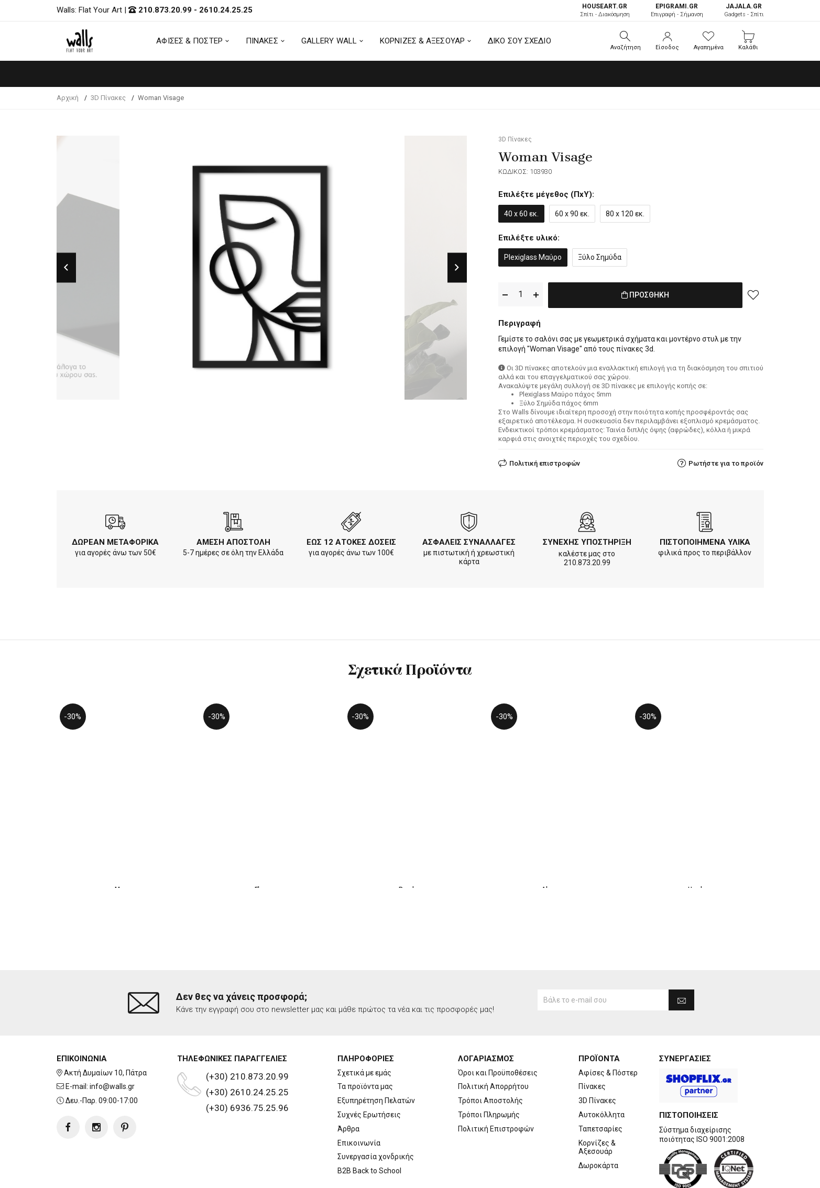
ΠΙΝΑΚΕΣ (262, 41)
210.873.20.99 (165, 10)
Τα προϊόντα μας (365, 1044)
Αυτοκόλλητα (601, 1073)
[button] (625, 41)
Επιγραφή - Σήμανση (677, 10)
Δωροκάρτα (598, 1123)
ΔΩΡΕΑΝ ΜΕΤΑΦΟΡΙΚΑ (115, 540)
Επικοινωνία (358, 1100)
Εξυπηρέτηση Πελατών (376, 1058)
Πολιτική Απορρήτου (493, 1044)
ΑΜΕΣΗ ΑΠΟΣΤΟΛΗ (233, 540)
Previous (66, 267)
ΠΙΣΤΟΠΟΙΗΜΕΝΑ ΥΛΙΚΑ (705, 540)
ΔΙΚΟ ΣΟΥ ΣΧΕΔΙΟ (519, 41)
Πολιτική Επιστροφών (496, 1087)
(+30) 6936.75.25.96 (247, 1065)
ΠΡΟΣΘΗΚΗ (645, 295)
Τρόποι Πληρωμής (489, 1073)
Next (457, 267)
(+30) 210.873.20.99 (247, 1034)
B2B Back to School (369, 1129)
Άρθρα (348, 1087)
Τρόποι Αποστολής (490, 1058)
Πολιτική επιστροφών (544, 461)
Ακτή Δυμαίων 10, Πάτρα (105, 1030)
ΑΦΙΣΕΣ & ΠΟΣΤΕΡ (189, 41)
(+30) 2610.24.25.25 (247, 1049)
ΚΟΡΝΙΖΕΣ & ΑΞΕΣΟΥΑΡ (422, 41)
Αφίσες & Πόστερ (608, 1030)
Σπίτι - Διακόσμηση (605, 10)
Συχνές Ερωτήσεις (369, 1073)
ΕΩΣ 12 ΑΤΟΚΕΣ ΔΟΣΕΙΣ (351, 540)
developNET (497, 1174)
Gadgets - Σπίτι (744, 10)
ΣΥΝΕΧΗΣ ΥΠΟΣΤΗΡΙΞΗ (587, 540)
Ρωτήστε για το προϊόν (725, 461)
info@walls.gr (112, 1044)
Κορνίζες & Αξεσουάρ (597, 1105)
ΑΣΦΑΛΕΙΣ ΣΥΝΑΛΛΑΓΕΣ (469, 540)
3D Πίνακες (597, 1058)
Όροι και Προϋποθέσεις (498, 1030)
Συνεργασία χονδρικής (375, 1114)
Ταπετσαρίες (600, 1087)
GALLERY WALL (329, 41)
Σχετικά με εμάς (364, 1030)
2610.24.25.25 (226, 10)
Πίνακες (592, 1044)
